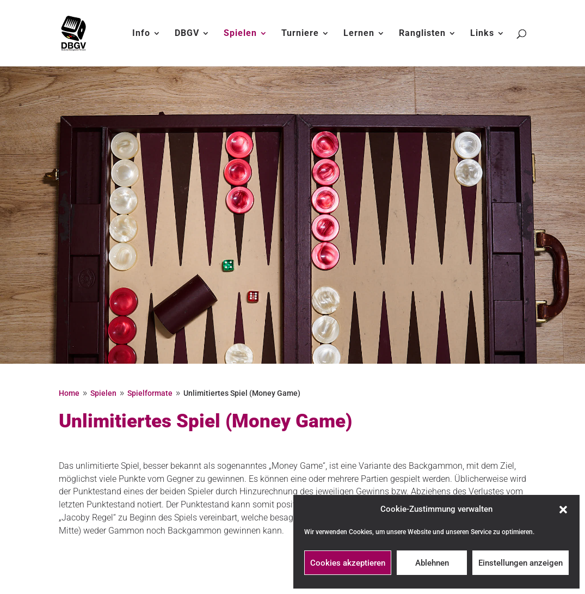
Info (141, 33)
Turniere (300, 33)
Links (482, 33)
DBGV (187, 33)
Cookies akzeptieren (347, 563)
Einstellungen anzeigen (520, 563)
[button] (563, 509)
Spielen (240, 33)
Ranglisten (422, 33)
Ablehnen (432, 563)
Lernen (358, 33)
